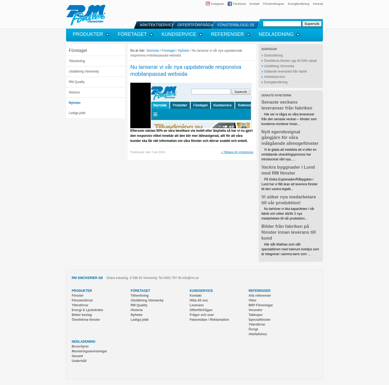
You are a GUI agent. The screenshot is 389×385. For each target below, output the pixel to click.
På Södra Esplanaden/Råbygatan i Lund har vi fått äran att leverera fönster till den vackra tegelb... (289, 184)
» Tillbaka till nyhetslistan (237, 152)
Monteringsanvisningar (89, 351)
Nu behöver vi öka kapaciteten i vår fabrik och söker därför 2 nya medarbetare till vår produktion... (287, 213)
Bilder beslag (82, 315)
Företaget (78, 50)
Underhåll (79, 361)
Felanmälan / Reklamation (209, 320)
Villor (253, 300)
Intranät (318, 3)
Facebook (239, 3)
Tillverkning (77, 61)
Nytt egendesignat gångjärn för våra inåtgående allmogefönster (290, 137)
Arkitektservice (274, 77)
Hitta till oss (199, 300)
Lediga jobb (77, 113)
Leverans (197, 305)
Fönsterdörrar (82, 300)
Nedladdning (84, 342)
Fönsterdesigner (273, 3)
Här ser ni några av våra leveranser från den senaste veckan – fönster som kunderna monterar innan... (289, 119)
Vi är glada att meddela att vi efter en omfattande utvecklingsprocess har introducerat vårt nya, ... (288, 154)
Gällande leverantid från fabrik (285, 71)
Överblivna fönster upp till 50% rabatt (290, 61)
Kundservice (201, 291)
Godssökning (273, 55)
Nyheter (75, 103)
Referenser (259, 291)
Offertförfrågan (201, 310)
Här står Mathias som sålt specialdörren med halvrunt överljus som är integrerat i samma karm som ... (290, 249)
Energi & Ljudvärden (87, 310)
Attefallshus (258, 334)
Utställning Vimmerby (84, 71)
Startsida (152, 50)
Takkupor (256, 315)
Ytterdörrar (80, 305)
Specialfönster (260, 320)
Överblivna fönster (86, 320)
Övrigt (253, 329)
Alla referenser (260, 295)
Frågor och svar (202, 315)
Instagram (217, 3)
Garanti (77, 356)
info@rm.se (190, 278)
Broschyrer (80, 346)
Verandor (255, 310)
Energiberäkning (298, 3)
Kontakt (255, 3)
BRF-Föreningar (261, 305)
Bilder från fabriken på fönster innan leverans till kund (288, 232)
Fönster (77, 295)
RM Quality (77, 82)
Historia (74, 92)
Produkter (82, 291)
